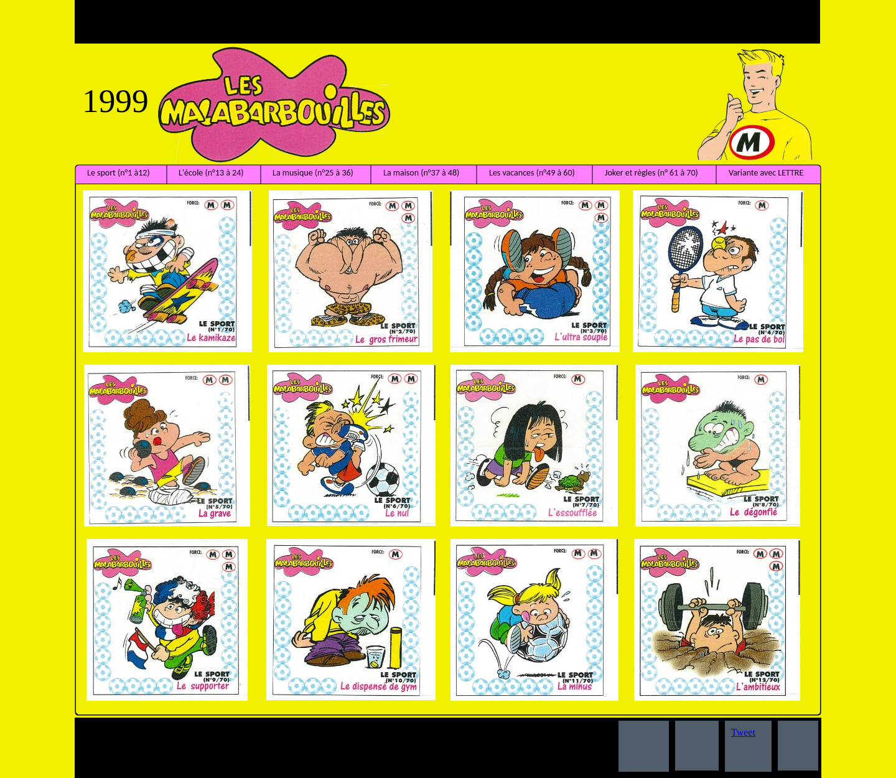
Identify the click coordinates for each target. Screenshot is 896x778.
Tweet (743, 732)
